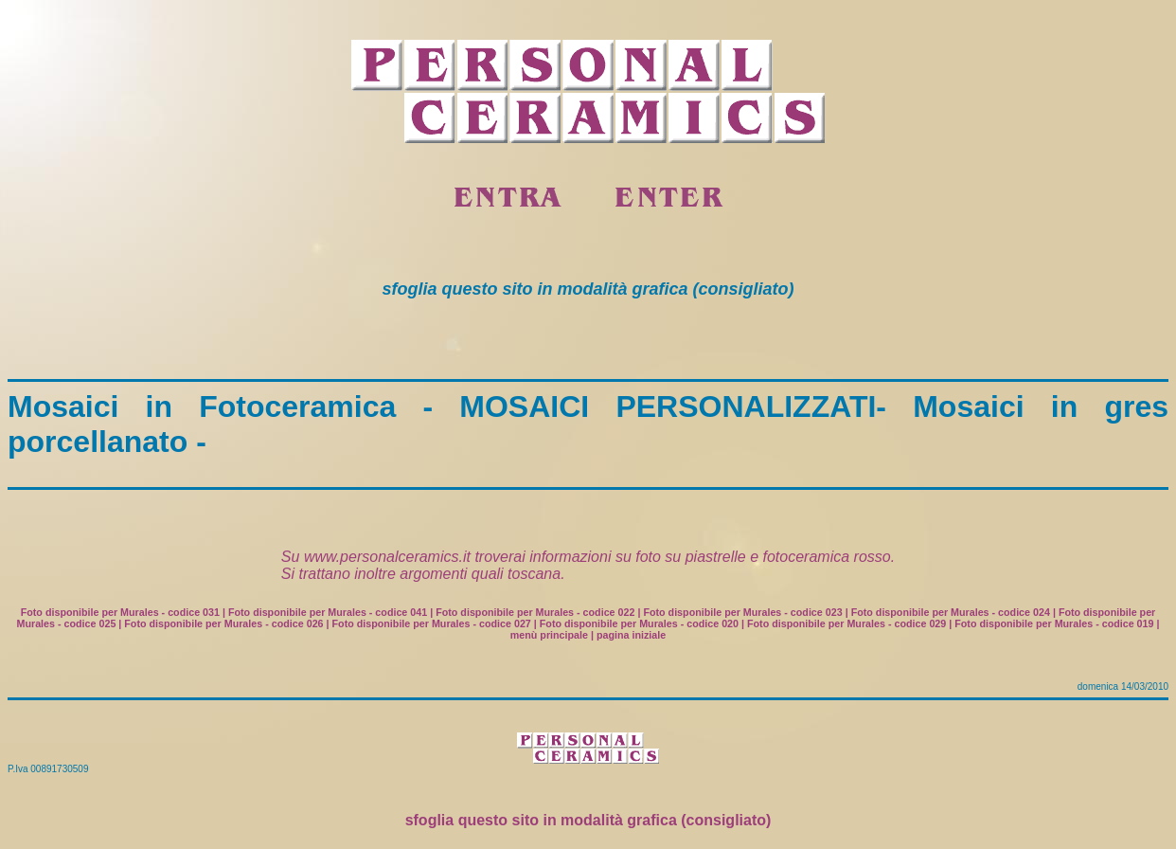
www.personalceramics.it (387, 557)
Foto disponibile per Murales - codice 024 (950, 612)
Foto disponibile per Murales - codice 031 (120, 612)
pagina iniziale (631, 635)
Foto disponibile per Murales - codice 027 (431, 623)
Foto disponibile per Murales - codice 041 (327, 612)
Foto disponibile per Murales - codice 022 (535, 612)
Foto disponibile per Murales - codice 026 (223, 623)
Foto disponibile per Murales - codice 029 (846, 623)
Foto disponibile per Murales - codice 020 (639, 623)
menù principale (549, 635)
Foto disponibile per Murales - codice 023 (742, 612)
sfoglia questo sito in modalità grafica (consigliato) (588, 820)
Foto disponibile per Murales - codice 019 (1053, 623)
